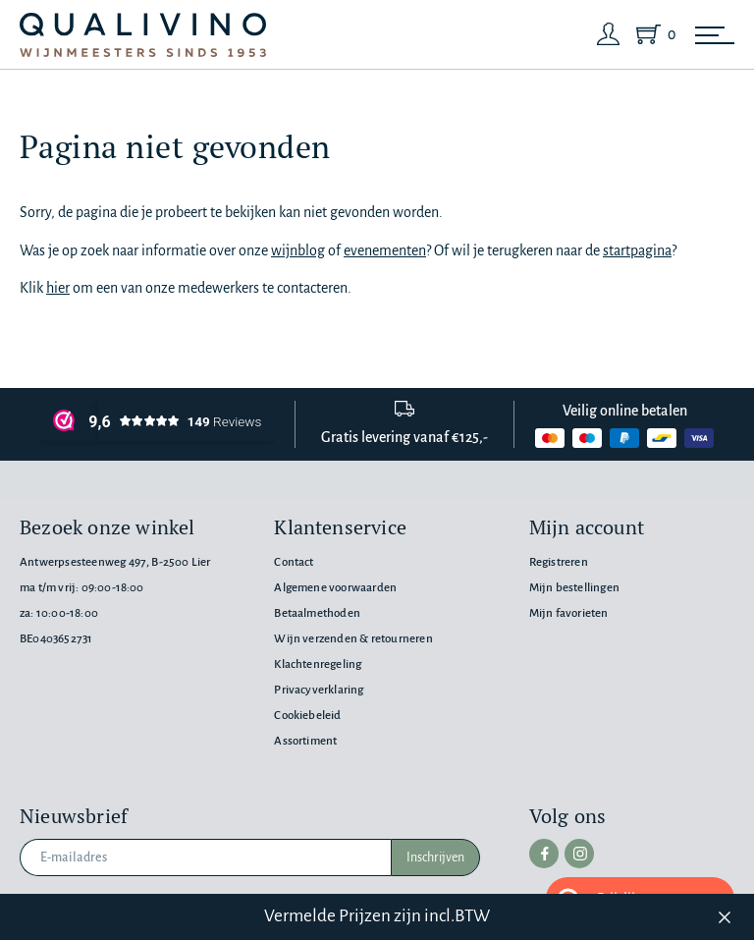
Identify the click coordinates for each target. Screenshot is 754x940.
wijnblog (298, 250)
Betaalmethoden (317, 613)
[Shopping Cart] (651, 34)
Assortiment (305, 741)
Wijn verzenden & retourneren (353, 639)
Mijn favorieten (569, 613)
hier (58, 288)
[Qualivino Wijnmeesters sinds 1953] (143, 35)
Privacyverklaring (318, 690)
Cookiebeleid (307, 715)
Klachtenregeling (317, 664)
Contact (293, 562)
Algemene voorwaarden (335, 587)
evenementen (385, 250)
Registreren (558, 562)
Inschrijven (435, 857)
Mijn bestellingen (574, 587)
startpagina (637, 250)
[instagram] (579, 853)
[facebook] (544, 853)
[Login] (608, 34)
